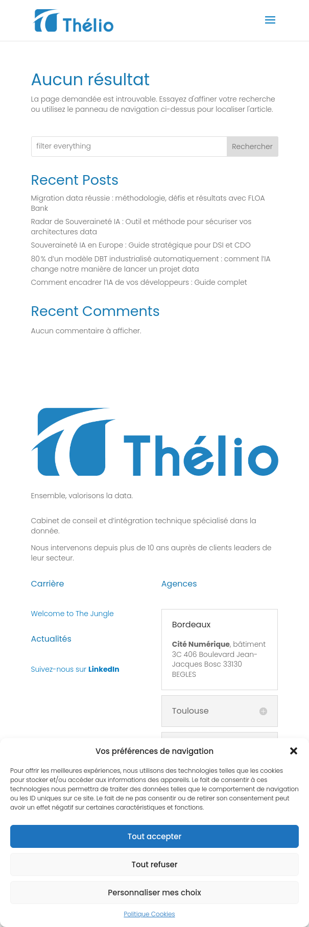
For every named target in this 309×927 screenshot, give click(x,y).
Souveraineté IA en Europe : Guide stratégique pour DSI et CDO (141, 245)
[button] (294, 756)
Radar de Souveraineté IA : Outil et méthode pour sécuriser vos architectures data (141, 226)
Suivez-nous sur (75, 669)
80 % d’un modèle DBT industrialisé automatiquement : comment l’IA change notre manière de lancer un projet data (151, 264)
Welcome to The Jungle (72, 613)
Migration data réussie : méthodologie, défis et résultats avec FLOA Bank (148, 203)
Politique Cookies (149, 919)
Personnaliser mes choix (154, 897)
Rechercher (252, 146)
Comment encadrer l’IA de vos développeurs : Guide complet (139, 282)
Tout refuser (154, 869)
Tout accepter (154, 841)
